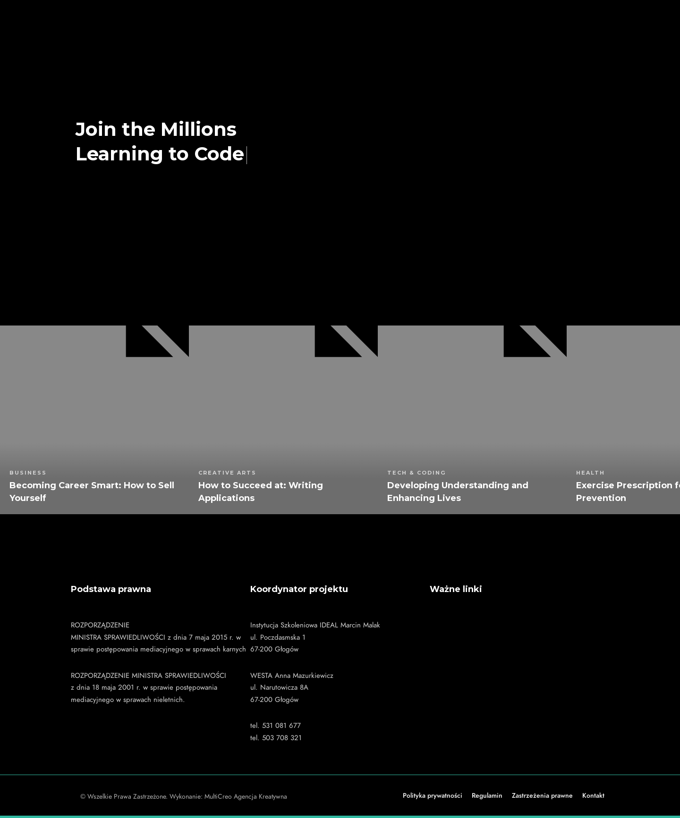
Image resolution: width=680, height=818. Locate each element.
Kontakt (593, 795)
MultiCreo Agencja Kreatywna (245, 796)
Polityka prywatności (432, 795)
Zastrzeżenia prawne (542, 795)
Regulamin (487, 795)
